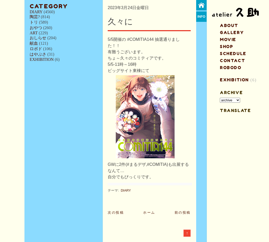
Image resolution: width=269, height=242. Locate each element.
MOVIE (228, 39)
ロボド (36, 49)
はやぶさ (38, 54)
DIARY (36, 12)
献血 (34, 43)
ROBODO (230, 67)
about (229, 25)
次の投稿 (116, 212)
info (201, 16)
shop (226, 46)
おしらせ (38, 38)
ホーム (149, 212)
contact (232, 60)
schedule (233, 53)
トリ (34, 22)
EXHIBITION (42, 59)
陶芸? (35, 17)
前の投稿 (183, 212)
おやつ (36, 27)
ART (34, 33)
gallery (232, 32)
